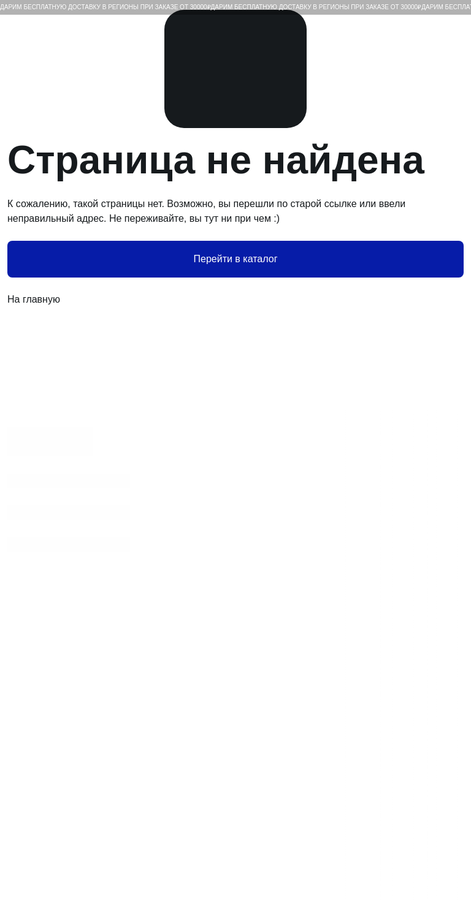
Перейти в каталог (236, 259)
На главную (235, 299)
